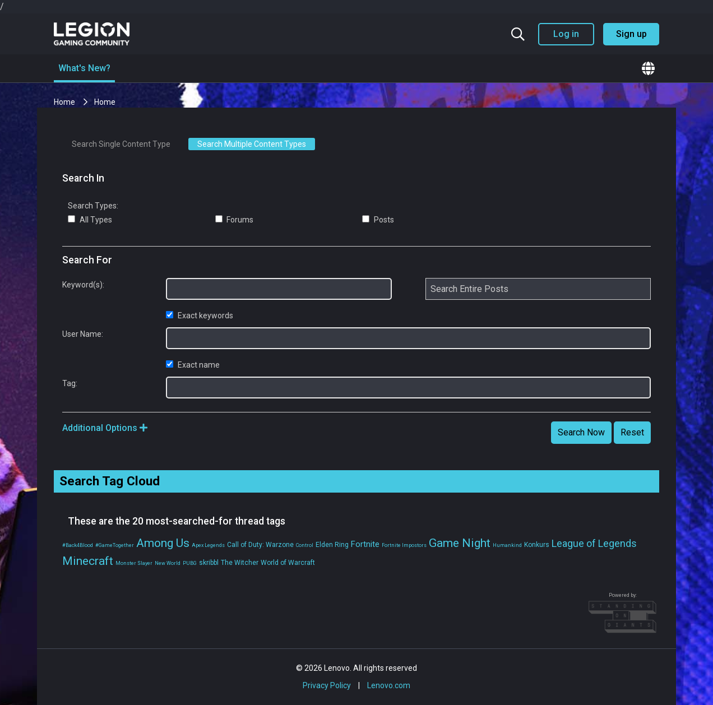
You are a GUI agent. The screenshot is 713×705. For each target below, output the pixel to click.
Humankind (507, 545)
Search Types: (93, 205)
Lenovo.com (388, 685)
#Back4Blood (77, 545)
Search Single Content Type (121, 144)
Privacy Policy (327, 685)
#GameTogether (114, 545)
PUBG (190, 563)
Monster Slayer (133, 563)
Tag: (69, 383)
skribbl (209, 563)
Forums (234, 219)
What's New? (84, 68)
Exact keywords (199, 315)
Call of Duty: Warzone (260, 545)
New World (167, 563)
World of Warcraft (288, 563)
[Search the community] (518, 34)
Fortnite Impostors (404, 545)
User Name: (82, 334)
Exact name (193, 364)
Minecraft (87, 561)
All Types (90, 219)
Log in (566, 34)
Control (304, 545)
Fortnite (365, 544)
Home (65, 102)
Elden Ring (332, 545)
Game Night (459, 543)
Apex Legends (208, 545)
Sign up (631, 34)
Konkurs (536, 545)
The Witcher (239, 563)
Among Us (162, 543)
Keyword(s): (83, 284)
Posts (378, 219)
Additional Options (104, 428)
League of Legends (594, 543)
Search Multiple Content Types (251, 144)
